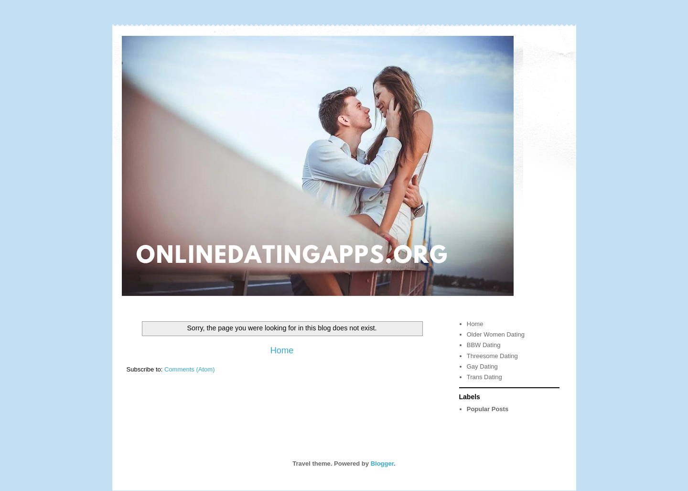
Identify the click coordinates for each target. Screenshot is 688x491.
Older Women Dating (496, 334)
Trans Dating (484, 377)
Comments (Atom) (189, 369)
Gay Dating (482, 366)
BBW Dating (484, 345)
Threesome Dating (492, 356)
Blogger (382, 463)
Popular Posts (487, 409)
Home (282, 350)
